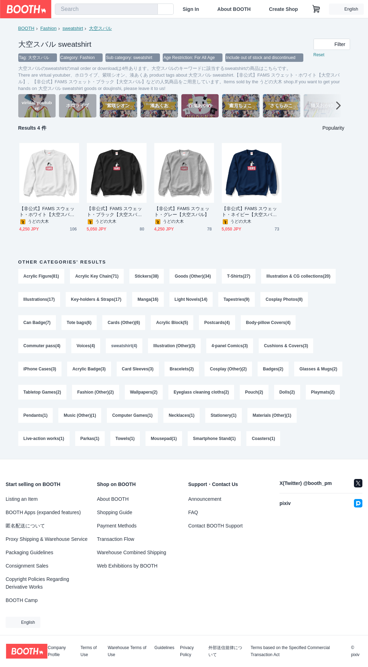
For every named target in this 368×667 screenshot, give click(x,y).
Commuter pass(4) (42, 345)
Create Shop (283, 9)
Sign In (191, 9)
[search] (151, 9)
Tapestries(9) (237, 299)
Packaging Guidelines (29, 552)
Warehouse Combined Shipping (131, 552)
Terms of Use (88, 651)
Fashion (48, 28)
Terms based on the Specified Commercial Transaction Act (290, 651)
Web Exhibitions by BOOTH (127, 566)
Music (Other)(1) (80, 415)
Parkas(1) (89, 438)
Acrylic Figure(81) (41, 276)
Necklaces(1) (181, 415)
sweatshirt (73, 28)
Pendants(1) (36, 415)
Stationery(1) (223, 415)
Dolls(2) (287, 392)
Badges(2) (273, 369)
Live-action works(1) (44, 438)
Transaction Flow (115, 539)
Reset (319, 54)
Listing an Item (22, 499)
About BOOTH (234, 9)
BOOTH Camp (22, 600)
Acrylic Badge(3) (89, 369)
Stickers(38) (147, 276)
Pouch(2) (254, 392)
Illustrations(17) (39, 299)
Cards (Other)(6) (124, 322)
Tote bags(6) (79, 322)
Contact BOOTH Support (215, 526)
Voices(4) (86, 345)
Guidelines (164, 648)
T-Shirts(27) (238, 276)
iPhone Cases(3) (40, 369)
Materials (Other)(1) (272, 415)
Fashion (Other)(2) (95, 392)
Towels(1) (125, 438)
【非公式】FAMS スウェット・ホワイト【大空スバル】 (47, 212)
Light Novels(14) (191, 299)
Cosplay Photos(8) (284, 299)
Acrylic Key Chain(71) (96, 276)
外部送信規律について (225, 651)
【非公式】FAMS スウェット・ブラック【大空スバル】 (114, 212)
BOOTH (26, 28)
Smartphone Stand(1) (214, 438)
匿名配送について (25, 526)
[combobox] (106, 9)
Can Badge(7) (37, 322)
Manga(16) (147, 299)
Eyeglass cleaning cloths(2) (201, 392)
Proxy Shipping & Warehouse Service (47, 539)
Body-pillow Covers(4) (268, 322)
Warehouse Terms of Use (127, 651)
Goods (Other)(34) (193, 276)
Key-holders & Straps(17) (96, 299)
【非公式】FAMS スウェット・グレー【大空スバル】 (181, 211)
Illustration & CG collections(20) (298, 276)
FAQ (193, 512)
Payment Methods (117, 526)
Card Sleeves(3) (138, 369)
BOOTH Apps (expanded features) (43, 512)
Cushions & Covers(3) (286, 345)
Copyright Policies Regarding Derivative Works (37, 583)
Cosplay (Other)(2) (228, 369)
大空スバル (100, 28)
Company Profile (57, 651)
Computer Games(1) (132, 415)
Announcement (204, 499)
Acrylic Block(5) (172, 322)
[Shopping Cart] (316, 9)
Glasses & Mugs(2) (318, 369)
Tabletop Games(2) (42, 392)
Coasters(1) (263, 438)
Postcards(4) (217, 322)
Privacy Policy (187, 651)
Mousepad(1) (164, 438)
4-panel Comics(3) (230, 345)
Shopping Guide (114, 512)
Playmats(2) (323, 392)
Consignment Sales (27, 566)
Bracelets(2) (182, 369)
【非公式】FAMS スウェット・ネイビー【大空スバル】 (249, 212)
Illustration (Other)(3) (174, 345)
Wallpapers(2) (143, 392)
